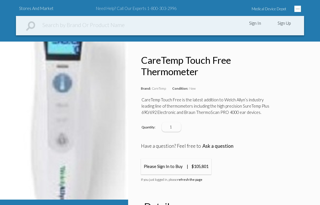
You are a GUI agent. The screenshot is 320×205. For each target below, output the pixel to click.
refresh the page (189, 179)
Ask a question (217, 146)
